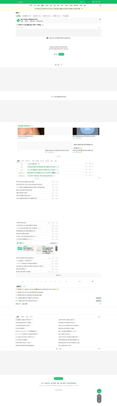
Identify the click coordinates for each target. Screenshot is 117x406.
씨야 (37, 16)
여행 (22, 21)
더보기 (58, 275)
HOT (31, 5)
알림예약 (98, 298)
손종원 (27, 16)
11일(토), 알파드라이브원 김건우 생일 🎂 (27, 300)
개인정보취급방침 (71, 383)
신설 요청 (65, 15)
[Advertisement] (58, 362)
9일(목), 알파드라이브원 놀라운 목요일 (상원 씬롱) (29, 295)
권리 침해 (62, 383)
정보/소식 (27, 161)
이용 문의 (47, 383)
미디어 (42, 161)
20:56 (99, 316)
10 (66, 281)
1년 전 (17, 27)
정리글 (47, 161)
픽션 (55, 5)
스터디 (66, 5)
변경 (85, 5)
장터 (51, 5)
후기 (52, 161)
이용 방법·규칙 (82, 1)
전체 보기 (18, 303)
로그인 (55, 54)
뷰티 (62, 5)
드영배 (46, 5)
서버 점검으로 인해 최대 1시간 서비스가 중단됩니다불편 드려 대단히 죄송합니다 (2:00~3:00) (57, 8)
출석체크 (76, 5)
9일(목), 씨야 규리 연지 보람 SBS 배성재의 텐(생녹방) (29, 292)
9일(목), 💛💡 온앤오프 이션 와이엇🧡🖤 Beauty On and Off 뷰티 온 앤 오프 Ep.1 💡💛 (37, 289)
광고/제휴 (53, 383)
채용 (58, 383)
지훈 (56, 16)
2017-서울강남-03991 (68, 385)
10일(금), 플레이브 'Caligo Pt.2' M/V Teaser (27, 298)
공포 (58, 5)
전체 (18, 161)
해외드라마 (40, 21)
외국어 (26, 21)
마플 (33, 161)
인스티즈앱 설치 (58, 378)
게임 (81, 5)
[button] (57, 156)
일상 (38, 5)
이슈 (35, 5)
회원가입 (89, 1)
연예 (42, 5)
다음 (79, 281)
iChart (71, 5)
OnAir (37, 161)
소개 (42, 383)
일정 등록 (24, 303)
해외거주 (32, 21)
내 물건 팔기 (53, 243)
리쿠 (47, 16)
